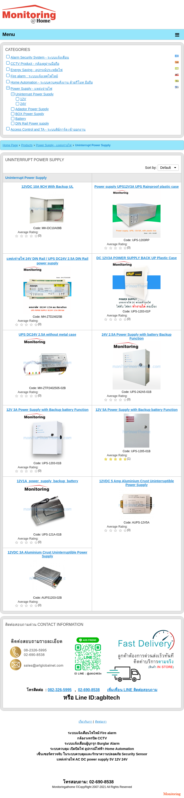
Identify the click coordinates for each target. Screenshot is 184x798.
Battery (20, 119)
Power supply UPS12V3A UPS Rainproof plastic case (136, 187)
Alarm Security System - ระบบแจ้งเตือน (40, 57)
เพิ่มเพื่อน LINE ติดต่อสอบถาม (132, 690)
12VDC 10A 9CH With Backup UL (47, 187)
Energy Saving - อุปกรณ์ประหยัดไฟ (37, 70)
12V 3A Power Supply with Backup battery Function (47, 410)
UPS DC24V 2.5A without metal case (47, 334)
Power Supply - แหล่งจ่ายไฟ (31, 89)
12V (23, 99)
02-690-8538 (89, 690)
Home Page (10, 145)
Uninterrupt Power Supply (34, 94)
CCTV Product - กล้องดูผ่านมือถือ (35, 64)
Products (26, 145)
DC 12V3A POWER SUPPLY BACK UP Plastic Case (136, 258)
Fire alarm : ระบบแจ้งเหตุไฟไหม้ (34, 76)
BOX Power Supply (29, 114)
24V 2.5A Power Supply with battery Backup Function (136, 336)
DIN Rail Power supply (32, 123)
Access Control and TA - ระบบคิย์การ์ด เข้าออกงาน (48, 129)
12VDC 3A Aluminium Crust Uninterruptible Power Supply (47, 554)
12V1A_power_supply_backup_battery (47, 481)
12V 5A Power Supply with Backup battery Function (137, 410)
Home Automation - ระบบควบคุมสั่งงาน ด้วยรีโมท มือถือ (52, 82)
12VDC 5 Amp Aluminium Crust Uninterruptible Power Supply (136, 483)
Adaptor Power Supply (32, 109)
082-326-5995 (60, 690)
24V (23, 104)
